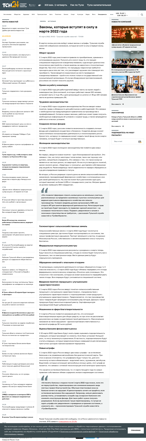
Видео (88, 14)
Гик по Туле (77, 5)
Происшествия (42, 14)
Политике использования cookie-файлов (77, 432)
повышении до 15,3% (68, 421)
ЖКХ (33, 14)
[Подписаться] (140, 141)
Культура (80, 14)
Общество (17, 14)
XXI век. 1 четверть (56, 5)
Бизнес (66, 14)
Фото (93, 14)
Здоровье (26, 14)
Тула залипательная (99, 5)
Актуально (52, 21)
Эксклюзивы (7, 14)
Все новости (116, 104)
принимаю (136, 430)
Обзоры (43, 21)
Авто (50, 14)
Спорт (73, 14)
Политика (58, 14)
